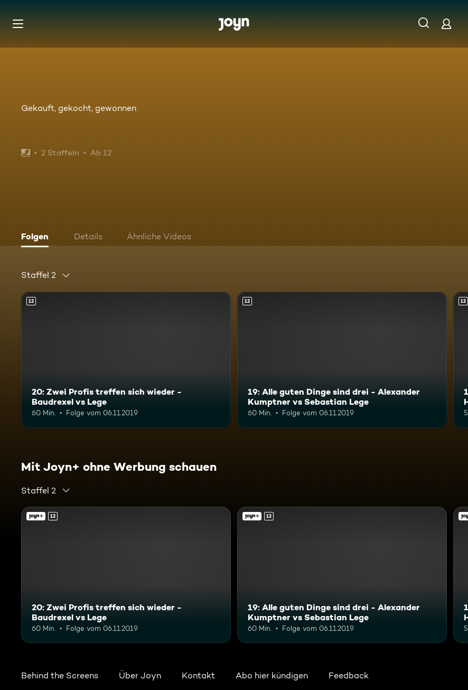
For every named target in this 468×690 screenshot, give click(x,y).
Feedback (349, 675)
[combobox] (46, 275)
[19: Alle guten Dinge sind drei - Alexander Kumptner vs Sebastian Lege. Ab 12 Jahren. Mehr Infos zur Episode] (342, 360)
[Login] (446, 23)
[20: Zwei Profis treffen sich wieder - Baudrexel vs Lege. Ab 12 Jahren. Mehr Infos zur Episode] (126, 360)
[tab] (37, 237)
